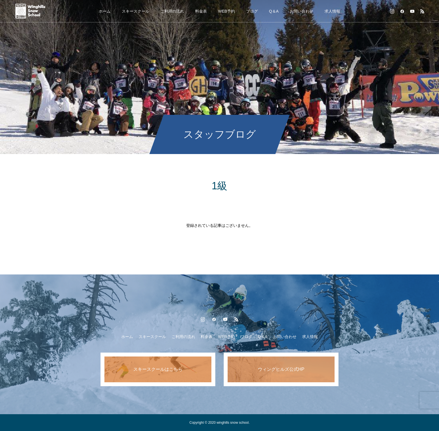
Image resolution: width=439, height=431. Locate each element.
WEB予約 (226, 11)
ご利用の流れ (172, 11)
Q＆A (274, 11)
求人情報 (332, 11)
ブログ (252, 11)
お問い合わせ (301, 11)
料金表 (201, 11)
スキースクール (135, 11)
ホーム (105, 11)
